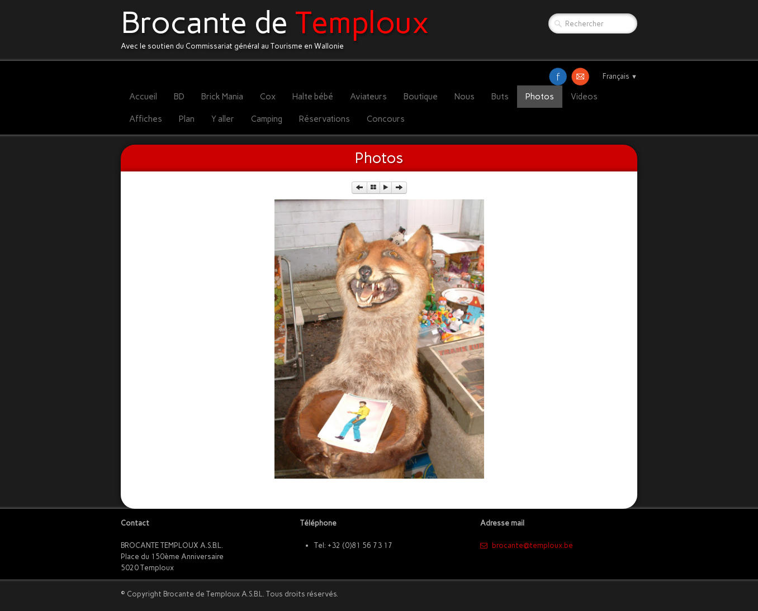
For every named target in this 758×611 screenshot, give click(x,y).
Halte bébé (312, 97)
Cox (268, 97)
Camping (266, 119)
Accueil (143, 97)
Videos (584, 97)
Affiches (145, 119)
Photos (539, 97)
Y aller (222, 119)
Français (620, 76)
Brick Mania (222, 97)
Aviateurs (368, 97)
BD (179, 97)
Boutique (421, 97)
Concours (386, 119)
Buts (500, 97)
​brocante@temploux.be (526, 545)
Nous (464, 97)
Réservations (324, 119)
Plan (187, 119)
